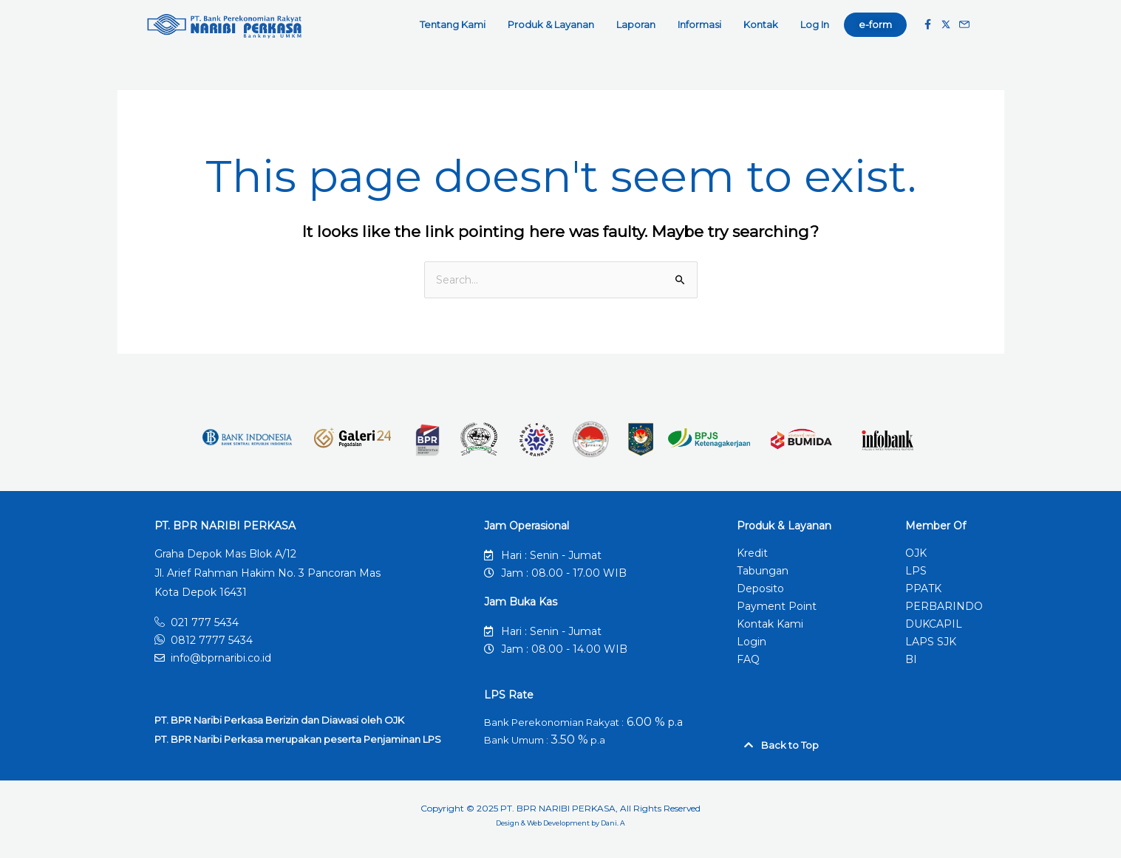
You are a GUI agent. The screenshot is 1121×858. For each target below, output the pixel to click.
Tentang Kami (456, 24)
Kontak (764, 24)
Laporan (639, 24)
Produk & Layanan (555, 24)
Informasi (703, 24)
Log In (814, 24)
